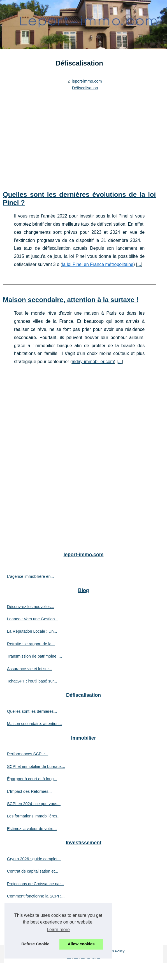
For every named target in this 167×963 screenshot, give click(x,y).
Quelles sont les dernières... (32, 711)
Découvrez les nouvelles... (30, 606)
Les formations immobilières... (34, 816)
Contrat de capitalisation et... (32, 871)
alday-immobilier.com (93, 361)
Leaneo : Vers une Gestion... (32, 619)
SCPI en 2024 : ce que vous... (34, 803)
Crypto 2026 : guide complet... (34, 859)
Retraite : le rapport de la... (31, 644)
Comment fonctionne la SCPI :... (36, 896)
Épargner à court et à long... (32, 779)
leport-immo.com (87, 81)
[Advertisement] (79, 134)
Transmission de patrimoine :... (34, 656)
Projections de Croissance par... (35, 884)
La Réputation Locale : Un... (32, 631)
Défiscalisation (85, 88)
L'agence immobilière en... (30, 576)
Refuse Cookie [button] (35, 944)
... (139, 264)
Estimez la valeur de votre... (32, 828)
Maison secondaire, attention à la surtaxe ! (70, 299)
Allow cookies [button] (81, 944)
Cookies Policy (112, 951)
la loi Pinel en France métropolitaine (97, 264)
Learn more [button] (58, 929)
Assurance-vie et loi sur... (29, 669)
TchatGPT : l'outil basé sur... (32, 681)
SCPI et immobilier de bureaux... (36, 766)
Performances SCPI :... (27, 754)
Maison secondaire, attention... (34, 723)
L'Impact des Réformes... (29, 791)
